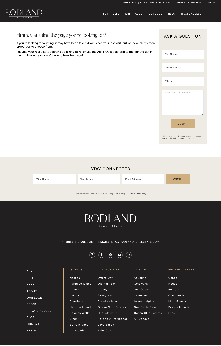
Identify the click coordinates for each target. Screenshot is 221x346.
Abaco (74, 291)
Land (171, 314)
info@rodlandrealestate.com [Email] (146, 3)
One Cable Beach (146, 309)
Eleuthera (77, 303)
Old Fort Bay (107, 285)
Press (31, 306)
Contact (34, 325)
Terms (32, 332)
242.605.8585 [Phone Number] (193, 3)
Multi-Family (177, 303)
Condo (173, 279)
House (173, 285)
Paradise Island (81, 285)
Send (183, 125)
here (78, 53)
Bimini (74, 320)
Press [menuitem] (171, 14)
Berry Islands (79, 326)
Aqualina (140, 279)
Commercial (177, 297)
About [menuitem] (139, 14)
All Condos (142, 320)
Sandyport (105, 297)
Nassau (75, 279)
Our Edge (34, 299)
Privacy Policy (167, 139)
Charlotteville (107, 314)
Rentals (173, 291)
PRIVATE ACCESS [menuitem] (190, 14)
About (32, 293)
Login (211, 3)
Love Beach (106, 326)
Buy (29, 273)
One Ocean (142, 291)
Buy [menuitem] (105, 14)
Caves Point (142, 297)
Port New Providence (113, 320)
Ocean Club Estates (112, 309)
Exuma (74, 297)
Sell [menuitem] (116, 14)
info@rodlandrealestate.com (135, 243)
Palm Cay (104, 332)
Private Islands (179, 309)
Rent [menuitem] (127, 14)
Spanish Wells (80, 314)
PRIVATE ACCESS (39, 312)
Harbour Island (80, 309)
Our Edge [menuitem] (155, 14)
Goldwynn (141, 285)
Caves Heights (144, 303)
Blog (31, 319)
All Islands (77, 332)
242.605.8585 (83, 243)
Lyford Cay (105, 279)
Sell (30, 279)
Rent (31, 286)
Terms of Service (182, 139)
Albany (103, 291)
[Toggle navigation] (212, 13)
